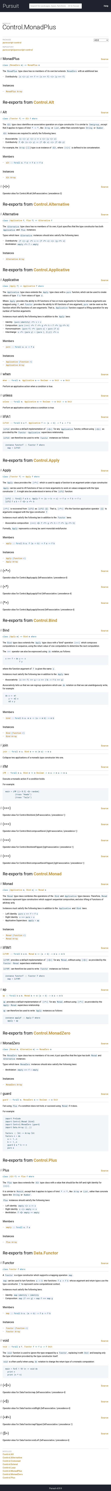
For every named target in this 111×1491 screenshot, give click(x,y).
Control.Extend (10, 1464)
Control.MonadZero (52, 1033)
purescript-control (12, 42)
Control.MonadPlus (12, 1471)
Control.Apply (46, 460)
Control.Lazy (9, 1467)
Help (106, 6)
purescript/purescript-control (18, 50)
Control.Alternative (51, 204)
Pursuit (11, 6)
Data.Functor (46, 1253)
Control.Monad (48, 873)
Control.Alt (44, 102)
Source (104, 59)
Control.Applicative (52, 269)
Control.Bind (45, 620)
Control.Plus (45, 1160)
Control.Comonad (11, 1461)
